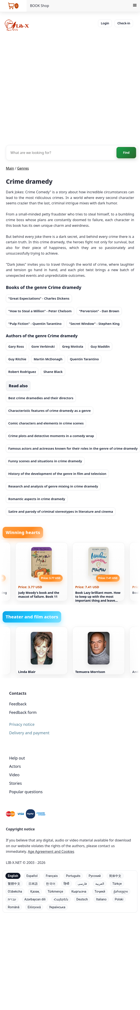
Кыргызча (78, 891)
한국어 (50, 883)
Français (52, 876)
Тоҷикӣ (99, 891)
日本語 (33, 883)
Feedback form (23, 712)
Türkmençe (55, 891)
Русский (95, 876)
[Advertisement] (50, 87)
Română (13, 907)
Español (31, 876)
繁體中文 (14, 883)
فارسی (82, 883)
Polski (119, 899)
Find (126, 152)
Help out (17, 758)
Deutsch (82, 899)
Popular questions (26, 791)
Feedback (18, 703)
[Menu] (135, 6)
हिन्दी (66, 883)
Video (14, 774)
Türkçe (117, 883)
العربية (99, 883)
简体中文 (115, 876)
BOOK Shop (39, 5)
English (13, 876)
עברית (12, 899)
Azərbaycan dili (35, 899)
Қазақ (34, 891)
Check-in (123, 23)
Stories (15, 783)
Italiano (101, 899)
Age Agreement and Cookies (51, 851)
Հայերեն (61, 899)
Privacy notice (22, 724)
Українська (57, 907)
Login (105, 23)
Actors (15, 766)
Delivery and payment (29, 732)
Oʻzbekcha (15, 891)
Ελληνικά (34, 907)
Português (73, 876)
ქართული (120, 891)
